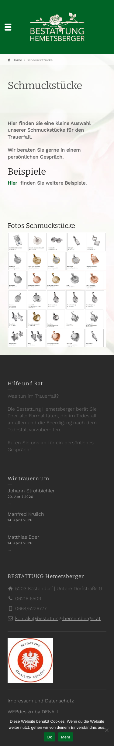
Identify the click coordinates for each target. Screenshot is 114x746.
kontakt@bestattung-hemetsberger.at (58, 618)
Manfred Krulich (26, 514)
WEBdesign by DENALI (33, 712)
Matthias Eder (23, 537)
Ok (49, 737)
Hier (12, 183)
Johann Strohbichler (31, 491)
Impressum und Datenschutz (41, 701)
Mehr (66, 737)
